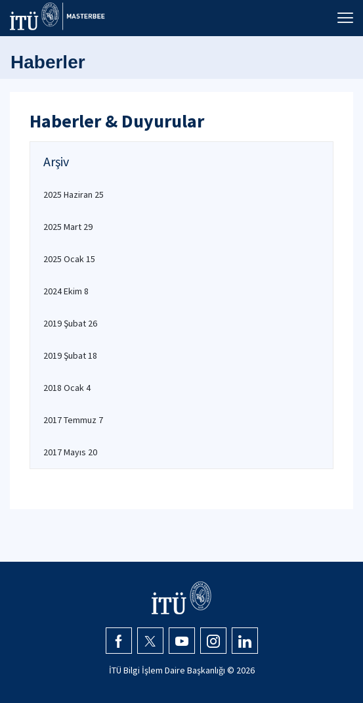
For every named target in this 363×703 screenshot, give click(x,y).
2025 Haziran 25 (73, 194)
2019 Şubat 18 (70, 355)
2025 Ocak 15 (69, 259)
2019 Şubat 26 (70, 323)
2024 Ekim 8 (66, 291)
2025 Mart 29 (68, 227)
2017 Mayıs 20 (70, 452)
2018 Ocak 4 (67, 388)
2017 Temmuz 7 (73, 420)
